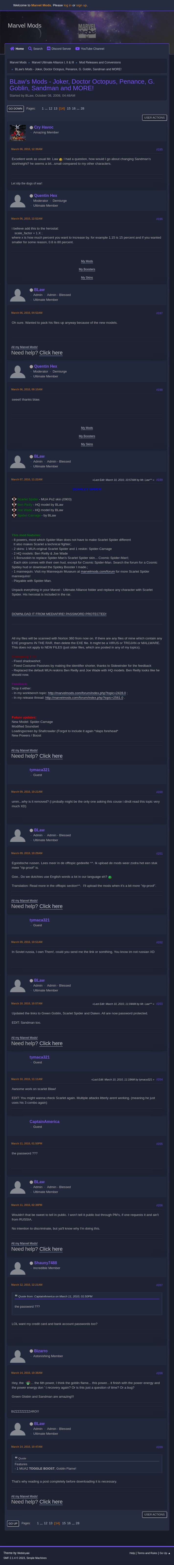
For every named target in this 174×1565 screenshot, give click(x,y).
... (46, 108)
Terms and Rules (147, 1553)
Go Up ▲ (165, 1553)
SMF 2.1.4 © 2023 (14, 1557)
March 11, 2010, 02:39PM (26, 1204)
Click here (51, 353)
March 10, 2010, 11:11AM (26, 1079)
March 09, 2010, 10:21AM (26, 791)
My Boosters (87, 269)
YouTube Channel (89, 48)
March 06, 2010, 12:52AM (26, 218)
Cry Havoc (44, 127)
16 (74, 108)
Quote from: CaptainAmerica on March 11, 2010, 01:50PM (55, 1296)
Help (132, 1553)
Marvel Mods (24, 25)
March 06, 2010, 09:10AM (26, 389)
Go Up (13, 1523)
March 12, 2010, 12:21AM (26, 1284)
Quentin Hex (45, 195)
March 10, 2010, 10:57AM (26, 1003)
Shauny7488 (45, 1263)
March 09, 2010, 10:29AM (26, 853)
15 (69, 108)
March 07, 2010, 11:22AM (26, 479)
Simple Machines (36, 1557)
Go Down (15, 108)
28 (82, 108)
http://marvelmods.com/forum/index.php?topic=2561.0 (84, 697)
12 (50, 108)
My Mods (87, 261)
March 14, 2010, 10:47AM (26, 1446)
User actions (154, 117)
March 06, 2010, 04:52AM (26, 312)
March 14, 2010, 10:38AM (26, 1372)
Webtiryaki (23, 1553)
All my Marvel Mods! (24, 347)
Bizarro (41, 1351)
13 (56, 108)
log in (67, 5)
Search (35, 48)
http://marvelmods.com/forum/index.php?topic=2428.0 (87, 693)
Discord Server (59, 48)
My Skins (87, 277)
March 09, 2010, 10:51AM (26, 941)
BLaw (39, 290)
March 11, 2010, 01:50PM (26, 1143)
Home (17, 48)
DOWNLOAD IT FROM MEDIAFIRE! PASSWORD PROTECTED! (59, 614)
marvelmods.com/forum (98, 571)
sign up (81, 5)
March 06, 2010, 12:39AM (26, 149)
